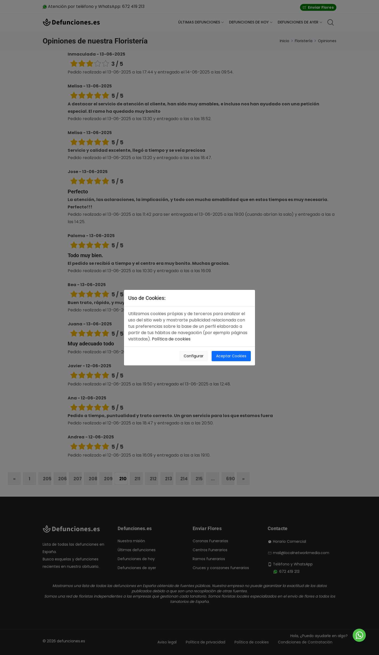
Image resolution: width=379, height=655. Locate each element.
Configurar (193, 356)
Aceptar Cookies (231, 356)
